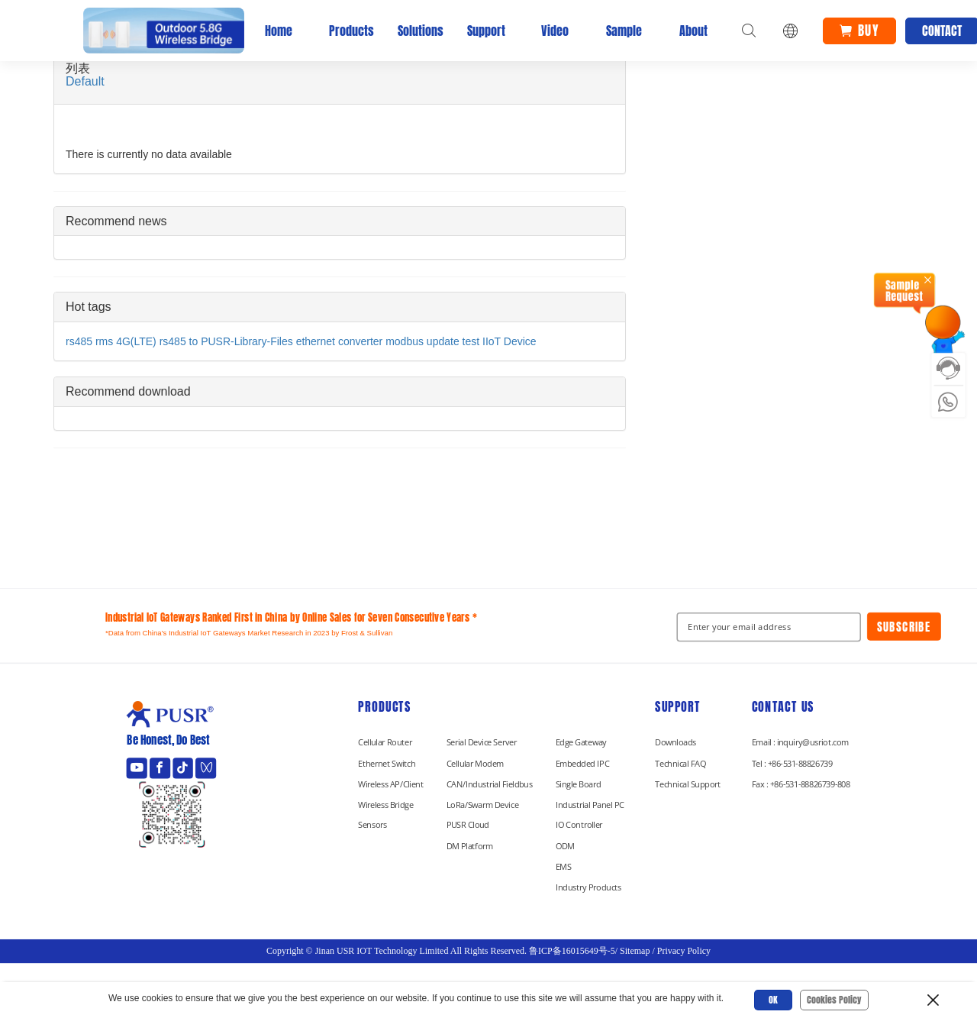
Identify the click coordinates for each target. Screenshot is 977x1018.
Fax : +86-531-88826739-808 (801, 783)
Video (555, 30)
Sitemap (635, 950)
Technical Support (688, 783)
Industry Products (588, 886)
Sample (624, 30)
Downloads (675, 742)
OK (773, 1000)
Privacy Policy (684, 950)
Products (348, 30)
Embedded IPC (582, 763)
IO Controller (579, 824)
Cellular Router (384, 742)
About (693, 30)
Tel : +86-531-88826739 (792, 763)
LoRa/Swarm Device (482, 804)
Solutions (417, 30)
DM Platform (470, 845)
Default (85, 81)
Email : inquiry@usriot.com (800, 742)
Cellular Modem (475, 763)
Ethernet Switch (386, 763)
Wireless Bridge (385, 804)
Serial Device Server (482, 742)
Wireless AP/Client (391, 783)
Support (486, 30)
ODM (565, 845)
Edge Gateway (581, 742)
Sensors (372, 824)
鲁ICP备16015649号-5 (572, 950)
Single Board (578, 783)
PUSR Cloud (468, 824)
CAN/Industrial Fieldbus (490, 783)
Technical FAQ (680, 763)
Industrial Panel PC (590, 804)
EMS (564, 866)
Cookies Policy (834, 1000)
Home (278, 30)
